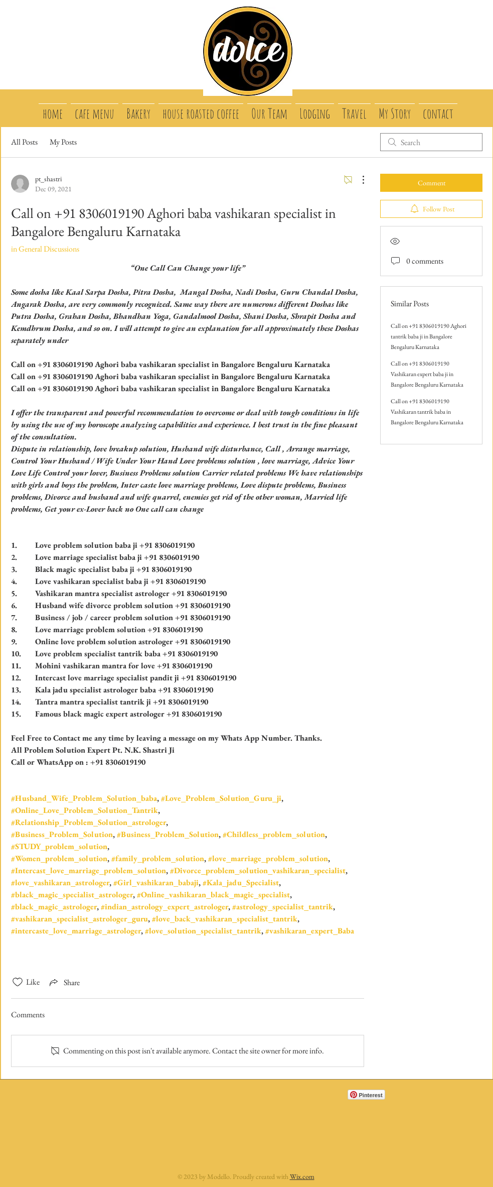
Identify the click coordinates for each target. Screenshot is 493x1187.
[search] (431, 142)
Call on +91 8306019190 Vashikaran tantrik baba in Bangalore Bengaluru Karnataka (427, 411)
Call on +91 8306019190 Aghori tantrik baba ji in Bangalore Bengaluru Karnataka (428, 336)
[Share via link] (64, 982)
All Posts (24, 142)
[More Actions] (358, 180)
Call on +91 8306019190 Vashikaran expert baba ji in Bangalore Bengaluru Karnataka (427, 374)
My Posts (63, 142)
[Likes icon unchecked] (17, 982)
